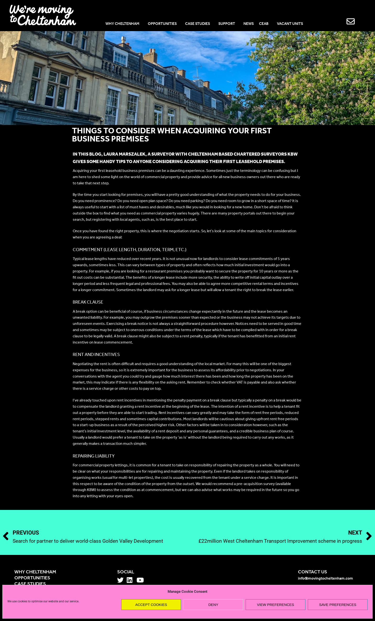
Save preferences (337, 605)
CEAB (265, 24)
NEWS (248, 24)
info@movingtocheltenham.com (325, 579)
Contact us (312, 572)
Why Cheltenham (35, 572)
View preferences (275, 605)
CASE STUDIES (199, 24)
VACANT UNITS (290, 24)
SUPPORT (228, 24)
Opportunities (32, 578)
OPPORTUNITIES (164, 24)
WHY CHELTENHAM (124, 24)
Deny (213, 605)
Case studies (30, 584)
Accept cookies (151, 605)
